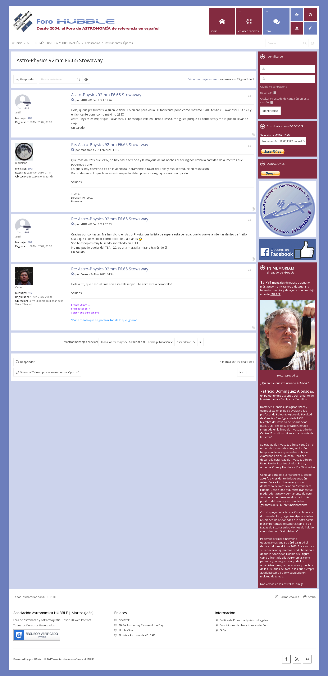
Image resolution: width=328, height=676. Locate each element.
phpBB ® (35, 659)
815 (30, 293)
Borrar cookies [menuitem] (289, 596)
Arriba (312, 596)
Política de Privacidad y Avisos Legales (244, 620)
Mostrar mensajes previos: (96, 342)
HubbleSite (126, 630)
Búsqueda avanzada (86, 79)
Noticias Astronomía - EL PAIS (137, 635)
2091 (30, 168)
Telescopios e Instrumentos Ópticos (109, 42)
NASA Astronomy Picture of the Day (141, 625)
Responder (27, 79)
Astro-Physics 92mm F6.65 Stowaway (60, 60)
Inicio (19, 42)
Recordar (268, 92)
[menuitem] (297, 14)
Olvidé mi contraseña (273, 87)
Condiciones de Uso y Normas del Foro (244, 625)
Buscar (78, 79)
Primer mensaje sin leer (203, 79)
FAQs (223, 630)
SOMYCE (124, 620)
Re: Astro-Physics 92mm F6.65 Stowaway (109, 144)
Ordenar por (151, 342)
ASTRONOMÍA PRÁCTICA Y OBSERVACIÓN (53, 42)
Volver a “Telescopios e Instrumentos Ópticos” (49, 372)
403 (30, 118)
